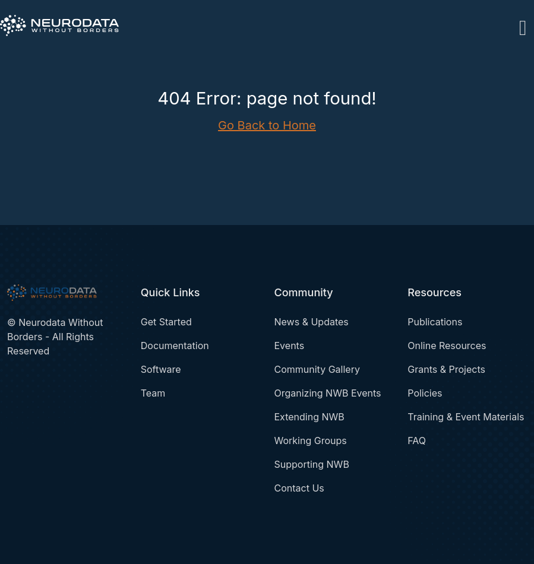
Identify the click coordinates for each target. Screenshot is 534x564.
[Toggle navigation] (523, 25)
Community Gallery (317, 369)
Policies (424, 393)
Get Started (166, 322)
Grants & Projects (446, 369)
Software (161, 369)
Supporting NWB (311, 464)
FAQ (416, 440)
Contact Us (299, 488)
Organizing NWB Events (327, 393)
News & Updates (311, 322)
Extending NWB (309, 417)
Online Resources (446, 345)
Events (289, 345)
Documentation (175, 345)
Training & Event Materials (465, 417)
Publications (434, 322)
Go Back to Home (267, 125)
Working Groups (310, 440)
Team (153, 393)
